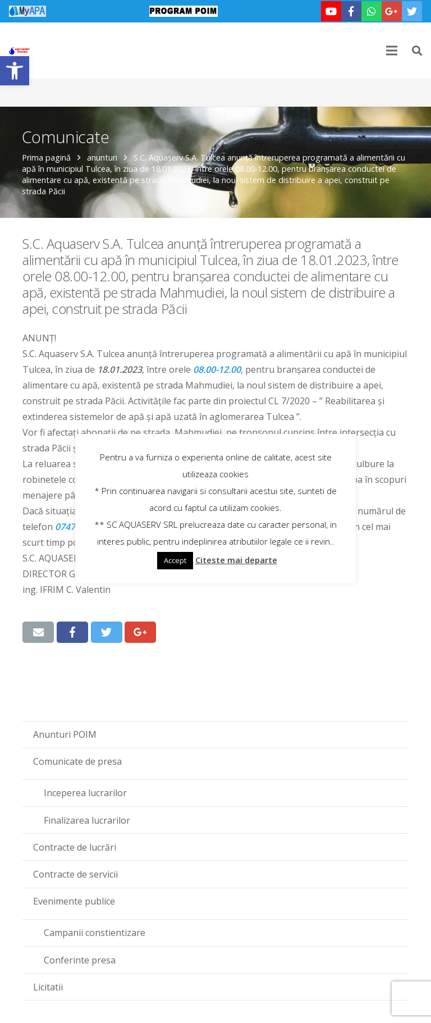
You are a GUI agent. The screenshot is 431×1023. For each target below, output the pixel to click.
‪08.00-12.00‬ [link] (217, 369)
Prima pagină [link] (46, 157)
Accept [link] (175, 560)
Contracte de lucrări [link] (74, 847)
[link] (14, 70)
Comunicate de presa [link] (77, 761)
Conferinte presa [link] (80, 960)
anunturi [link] (103, 157)
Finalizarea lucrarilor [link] (87, 820)
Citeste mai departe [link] (236, 559)
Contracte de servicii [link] (75, 874)
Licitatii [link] (48, 987)
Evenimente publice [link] (74, 901)
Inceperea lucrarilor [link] (85, 793)
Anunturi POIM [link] (65, 734)
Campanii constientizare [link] (94, 932)
